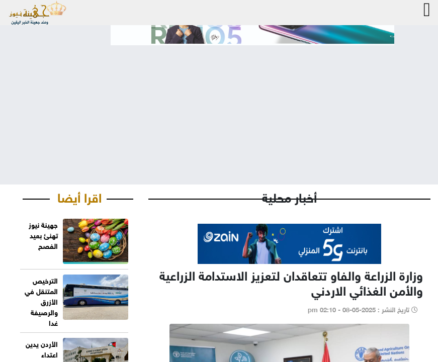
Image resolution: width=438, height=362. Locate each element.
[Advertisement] (219, 106)
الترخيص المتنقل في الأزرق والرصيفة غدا (41, 301)
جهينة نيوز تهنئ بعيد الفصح (43, 234)
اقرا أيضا (79, 196)
